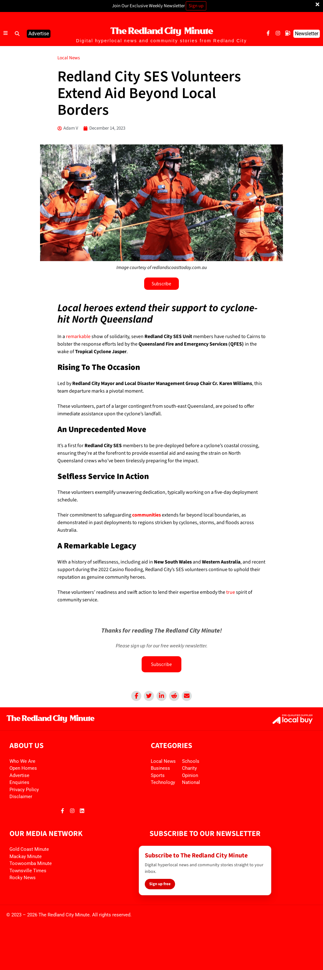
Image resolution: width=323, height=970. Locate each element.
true (230, 592)
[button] (17, 33)
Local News (68, 58)
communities (146, 514)
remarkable (78, 336)
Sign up (196, 6)
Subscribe (161, 664)
